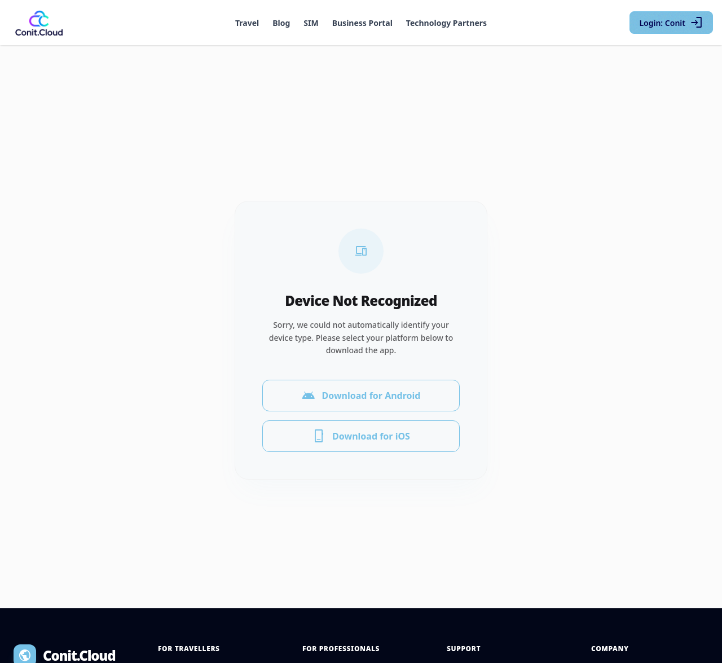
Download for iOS (361, 429)
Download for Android (361, 389)
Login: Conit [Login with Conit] (671, 22)
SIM (310, 22)
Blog (281, 22)
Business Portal (362, 22)
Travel (247, 22)
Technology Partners (446, 22)
